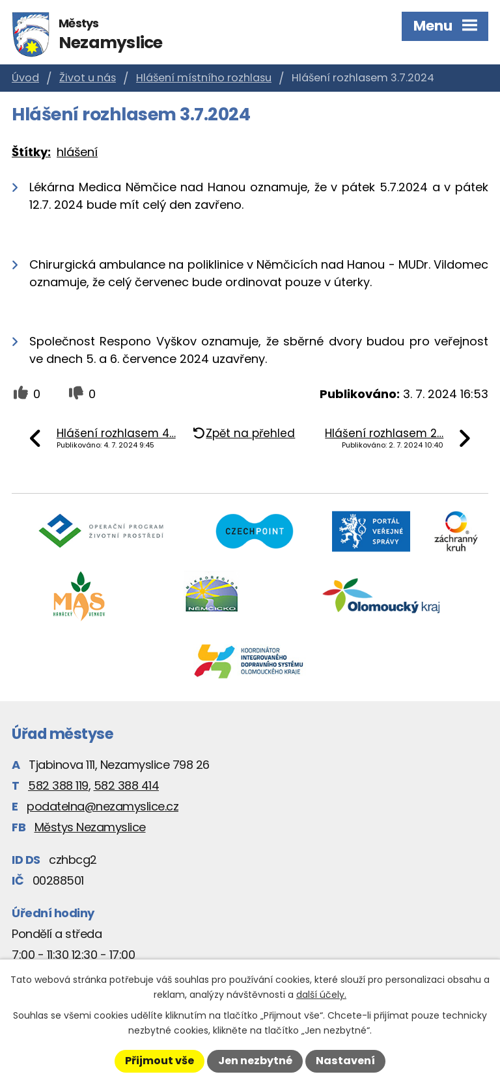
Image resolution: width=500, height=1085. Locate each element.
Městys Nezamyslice (90, 827)
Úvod (25, 77)
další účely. (321, 994)
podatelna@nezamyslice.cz (102, 806)
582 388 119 (58, 785)
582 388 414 (127, 785)
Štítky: (31, 152)
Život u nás (87, 77)
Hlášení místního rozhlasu (203, 77)
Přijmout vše (159, 1060)
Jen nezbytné (255, 1060)
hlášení (77, 152)
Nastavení (345, 1060)
